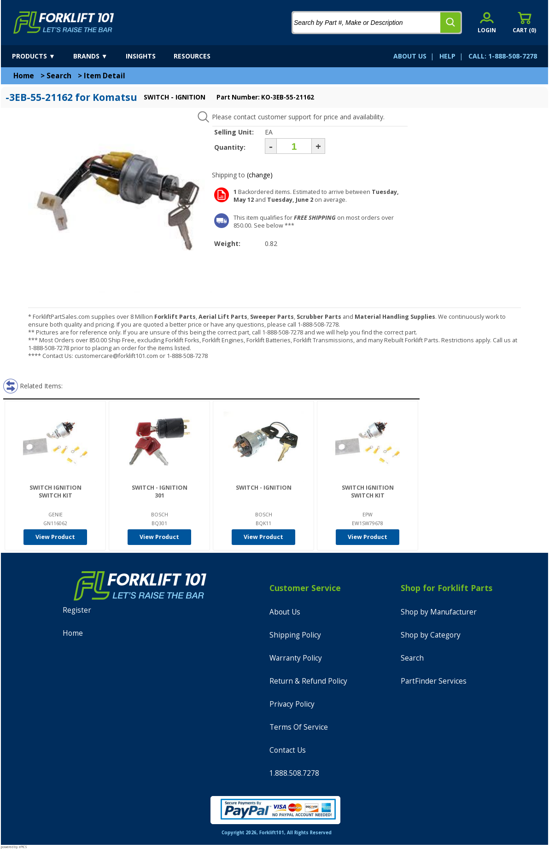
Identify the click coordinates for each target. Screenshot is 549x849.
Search (59, 76)
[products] (41, 56)
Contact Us (287, 750)
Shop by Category (431, 635)
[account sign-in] (487, 22)
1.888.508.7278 (294, 773)
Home (23, 76)
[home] (64, 22)
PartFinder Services (434, 681)
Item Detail (104, 76)
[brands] (98, 56)
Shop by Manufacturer (439, 612)
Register (77, 610)
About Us (284, 612)
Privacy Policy (292, 704)
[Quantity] (294, 146)
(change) (260, 174)
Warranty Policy (295, 658)
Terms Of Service (298, 727)
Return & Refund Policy (308, 681)
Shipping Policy (295, 635)
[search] (450, 22)
